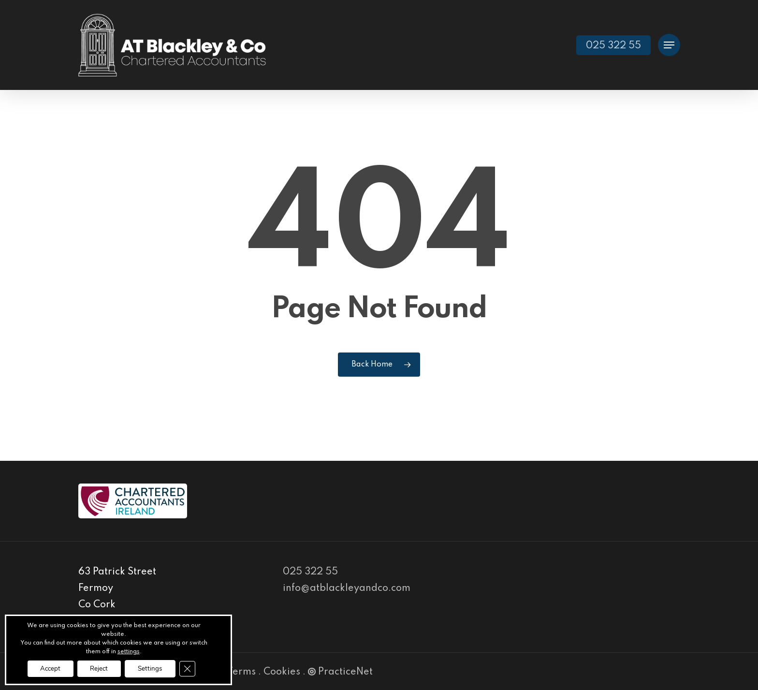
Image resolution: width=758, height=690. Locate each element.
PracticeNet (340, 672)
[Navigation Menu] (669, 45)
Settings (153, 668)
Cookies (281, 672)
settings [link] (128, 651)
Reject (98, 668)
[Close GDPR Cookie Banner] (194, 668)
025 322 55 (310, 572)
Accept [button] (45, 668)
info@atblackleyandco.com (346, 588)
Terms (241, 672)
